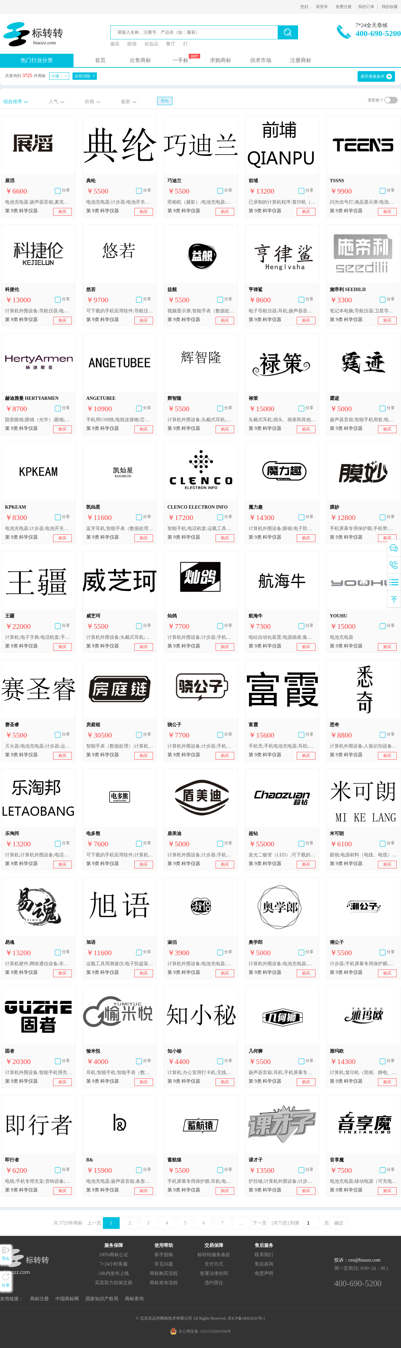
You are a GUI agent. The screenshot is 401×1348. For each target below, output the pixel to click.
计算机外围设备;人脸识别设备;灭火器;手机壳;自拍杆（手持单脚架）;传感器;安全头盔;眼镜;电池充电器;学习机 (363, 746)
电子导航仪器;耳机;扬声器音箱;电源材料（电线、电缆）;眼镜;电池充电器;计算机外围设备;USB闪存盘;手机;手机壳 (282, 310)
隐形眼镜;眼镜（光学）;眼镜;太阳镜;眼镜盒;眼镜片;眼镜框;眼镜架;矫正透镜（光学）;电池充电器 (38, 419)
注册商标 (300, 60)
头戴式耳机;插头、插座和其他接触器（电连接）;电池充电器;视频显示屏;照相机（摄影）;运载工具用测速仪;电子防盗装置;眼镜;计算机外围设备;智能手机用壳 (282, 419)
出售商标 (140, 60)
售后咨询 (264, 1264)
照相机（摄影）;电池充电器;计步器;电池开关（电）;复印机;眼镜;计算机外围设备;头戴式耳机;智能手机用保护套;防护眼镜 (200, 202)
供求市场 (260, 60)
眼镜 (132, 43)
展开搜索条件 (373, 76)
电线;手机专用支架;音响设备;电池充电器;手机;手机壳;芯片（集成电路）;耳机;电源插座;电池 (38, 1181)
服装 (115, 43)
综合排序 (12, 101)
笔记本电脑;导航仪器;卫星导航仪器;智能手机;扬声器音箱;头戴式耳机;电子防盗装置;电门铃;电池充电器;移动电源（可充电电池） (363, 310)
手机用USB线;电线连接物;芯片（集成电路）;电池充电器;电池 (119, 419)
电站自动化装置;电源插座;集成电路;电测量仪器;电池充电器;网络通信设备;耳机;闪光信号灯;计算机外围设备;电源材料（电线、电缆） (282, 637)
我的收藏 (390, 6)
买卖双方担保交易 (113, 1282)
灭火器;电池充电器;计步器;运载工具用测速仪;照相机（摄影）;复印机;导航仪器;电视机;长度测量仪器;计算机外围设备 (38, 746)
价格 (89, 101)
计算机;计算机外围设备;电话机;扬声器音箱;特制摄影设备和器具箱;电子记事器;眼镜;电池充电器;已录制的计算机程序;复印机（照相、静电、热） (38, 854)
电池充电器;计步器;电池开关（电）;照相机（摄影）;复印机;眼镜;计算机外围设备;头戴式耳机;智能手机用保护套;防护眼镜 (119, 202)
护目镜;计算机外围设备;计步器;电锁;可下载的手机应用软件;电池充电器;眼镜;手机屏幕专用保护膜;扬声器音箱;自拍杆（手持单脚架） (282, 1181)
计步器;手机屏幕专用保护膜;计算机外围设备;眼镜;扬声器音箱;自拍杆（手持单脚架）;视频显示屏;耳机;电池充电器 (363, 963)
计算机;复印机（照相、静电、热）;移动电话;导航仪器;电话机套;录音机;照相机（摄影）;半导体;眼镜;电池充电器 (363, 1072)
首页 (100, 60)
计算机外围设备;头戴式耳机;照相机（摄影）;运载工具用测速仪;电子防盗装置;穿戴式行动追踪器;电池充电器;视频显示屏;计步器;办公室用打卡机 (200, 419)
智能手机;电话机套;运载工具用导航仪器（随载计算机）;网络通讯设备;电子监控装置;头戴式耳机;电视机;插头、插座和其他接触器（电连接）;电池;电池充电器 (200, 528)
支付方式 (214, 1264)
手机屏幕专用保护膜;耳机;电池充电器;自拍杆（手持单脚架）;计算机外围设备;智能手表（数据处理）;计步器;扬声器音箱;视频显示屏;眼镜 (200, 1181)
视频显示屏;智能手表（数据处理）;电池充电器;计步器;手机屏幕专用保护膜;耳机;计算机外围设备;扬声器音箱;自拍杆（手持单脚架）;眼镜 (200, 310)
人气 (53, 101)
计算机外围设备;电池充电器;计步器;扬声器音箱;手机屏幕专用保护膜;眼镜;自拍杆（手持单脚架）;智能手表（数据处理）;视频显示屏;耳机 (282, 963)
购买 (62, 211)
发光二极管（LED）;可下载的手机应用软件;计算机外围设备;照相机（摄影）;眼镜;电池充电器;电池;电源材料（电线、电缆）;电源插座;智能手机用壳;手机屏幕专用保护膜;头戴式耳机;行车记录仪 (282, 854)
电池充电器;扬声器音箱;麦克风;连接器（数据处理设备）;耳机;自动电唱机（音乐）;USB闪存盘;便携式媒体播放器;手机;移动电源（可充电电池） (38, 202)
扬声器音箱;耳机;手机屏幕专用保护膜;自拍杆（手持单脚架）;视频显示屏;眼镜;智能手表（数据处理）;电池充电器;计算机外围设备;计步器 (282, 1072)
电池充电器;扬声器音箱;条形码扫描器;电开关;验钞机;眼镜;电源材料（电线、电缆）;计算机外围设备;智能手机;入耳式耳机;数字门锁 (119, 1181)
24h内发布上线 (114, 1273)
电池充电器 (341, 637)
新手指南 (163, 1254)
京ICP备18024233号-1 (246, 1318)
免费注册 (344, 6)
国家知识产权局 (102, 1298)
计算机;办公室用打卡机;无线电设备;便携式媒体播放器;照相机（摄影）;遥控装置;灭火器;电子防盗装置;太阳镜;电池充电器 (200, 1072)
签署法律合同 (214, 1273)
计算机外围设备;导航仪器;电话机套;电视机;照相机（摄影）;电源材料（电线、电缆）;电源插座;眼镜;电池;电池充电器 (38, 310)
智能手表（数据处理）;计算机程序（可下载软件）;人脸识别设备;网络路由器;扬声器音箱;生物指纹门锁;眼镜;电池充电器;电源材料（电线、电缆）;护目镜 (119, 746)
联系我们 (264, 1254)
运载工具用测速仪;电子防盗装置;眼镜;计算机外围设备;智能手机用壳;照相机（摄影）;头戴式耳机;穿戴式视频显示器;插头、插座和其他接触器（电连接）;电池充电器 (119, 963)
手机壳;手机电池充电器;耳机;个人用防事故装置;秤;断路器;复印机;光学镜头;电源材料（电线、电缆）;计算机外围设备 (282, 746)
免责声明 (264, 1273)
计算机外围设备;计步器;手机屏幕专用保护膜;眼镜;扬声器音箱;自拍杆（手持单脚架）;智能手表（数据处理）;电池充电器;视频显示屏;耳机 (200, 637)
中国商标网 (67, 1298)
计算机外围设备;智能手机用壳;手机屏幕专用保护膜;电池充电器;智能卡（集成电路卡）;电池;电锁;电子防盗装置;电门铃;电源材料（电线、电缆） (38, 1072)
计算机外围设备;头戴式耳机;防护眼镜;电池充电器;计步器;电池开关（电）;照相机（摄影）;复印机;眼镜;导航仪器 (119, 637)
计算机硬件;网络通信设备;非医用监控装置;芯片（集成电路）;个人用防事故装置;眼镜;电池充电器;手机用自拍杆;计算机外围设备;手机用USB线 (38, 963)
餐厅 (170, 43)
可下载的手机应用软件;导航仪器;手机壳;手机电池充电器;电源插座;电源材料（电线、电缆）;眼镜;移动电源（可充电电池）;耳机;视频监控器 (119, 310)
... (241, 1223)
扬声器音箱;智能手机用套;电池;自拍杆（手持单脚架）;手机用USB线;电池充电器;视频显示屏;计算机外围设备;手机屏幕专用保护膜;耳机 (363, 419)
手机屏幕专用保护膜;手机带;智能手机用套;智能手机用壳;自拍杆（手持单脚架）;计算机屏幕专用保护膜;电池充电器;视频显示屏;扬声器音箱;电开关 (363, 528)
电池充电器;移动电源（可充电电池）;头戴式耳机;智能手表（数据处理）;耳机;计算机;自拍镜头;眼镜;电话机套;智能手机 (363, 1181)
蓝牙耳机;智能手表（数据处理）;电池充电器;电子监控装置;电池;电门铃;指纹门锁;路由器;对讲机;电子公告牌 (119, 528)
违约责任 (214, 1282)
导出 (165, 100)
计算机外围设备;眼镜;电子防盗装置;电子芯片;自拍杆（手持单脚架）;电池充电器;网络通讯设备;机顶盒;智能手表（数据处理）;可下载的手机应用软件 (282, 528)
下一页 (260, 1223)
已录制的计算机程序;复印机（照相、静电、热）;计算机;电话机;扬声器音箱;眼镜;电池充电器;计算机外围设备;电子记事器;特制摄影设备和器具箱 (282, 202)
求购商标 (220, 60)
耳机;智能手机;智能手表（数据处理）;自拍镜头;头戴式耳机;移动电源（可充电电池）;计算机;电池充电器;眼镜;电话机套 (119, 1072)
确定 (339, 1223)
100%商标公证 (114, 1254)
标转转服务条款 (213, 1254)
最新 (125, 101)
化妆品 (151, 43)
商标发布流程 (164, 1282)
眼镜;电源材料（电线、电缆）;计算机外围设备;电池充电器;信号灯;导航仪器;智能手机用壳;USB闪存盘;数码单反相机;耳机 (363, 854)
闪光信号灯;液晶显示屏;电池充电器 (363, 202)
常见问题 (163, 1264)
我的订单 (366, 6)
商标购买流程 (164, 1273)
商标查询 (134, 1298)
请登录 (322, 6)
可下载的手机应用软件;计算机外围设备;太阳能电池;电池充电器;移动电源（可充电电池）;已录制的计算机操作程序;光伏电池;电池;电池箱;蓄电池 (119, 854)
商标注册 (39, 1298)
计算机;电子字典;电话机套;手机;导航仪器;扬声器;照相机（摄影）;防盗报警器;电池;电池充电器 (38, 637)
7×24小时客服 (114, 1264)
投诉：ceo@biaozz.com (357, 1260)
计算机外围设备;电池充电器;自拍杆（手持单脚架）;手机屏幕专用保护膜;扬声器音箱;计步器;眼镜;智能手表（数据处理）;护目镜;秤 (200, 963)
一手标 (180, 60)
